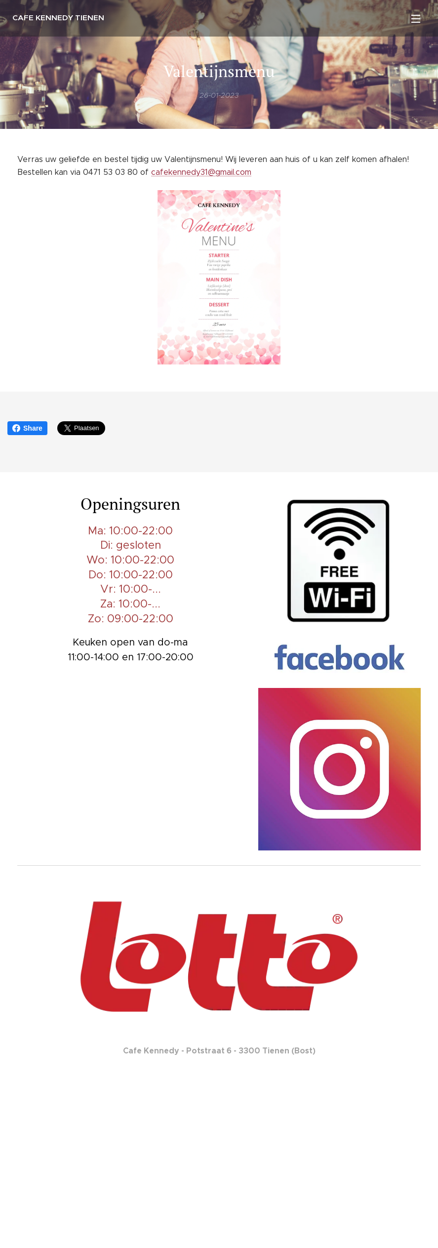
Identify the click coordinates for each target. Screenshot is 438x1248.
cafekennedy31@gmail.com (201, 172)
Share (27, 428)
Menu (415, 18)
